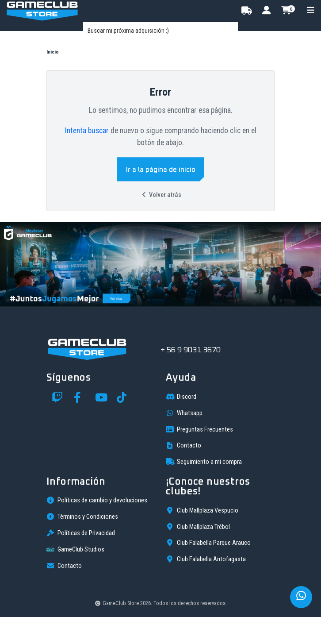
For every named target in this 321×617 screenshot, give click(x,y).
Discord (181, 397)
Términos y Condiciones (82, 517)
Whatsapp (184, 413)
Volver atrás (160, 195)
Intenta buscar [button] (87, 130)
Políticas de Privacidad (80, 533)
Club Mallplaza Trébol (198, 527)
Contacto (183, 445)
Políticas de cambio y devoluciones (96, 500)
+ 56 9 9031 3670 (190, 350)
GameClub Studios (75, 549)
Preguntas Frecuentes (199, 429)
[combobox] (160, 30)
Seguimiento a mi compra (204, 462)
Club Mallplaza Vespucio (202, 510)
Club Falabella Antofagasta (206, 559)
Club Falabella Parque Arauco (208, 543)
